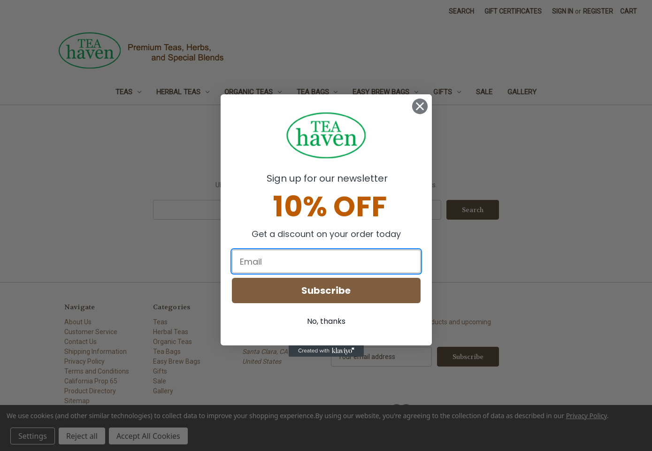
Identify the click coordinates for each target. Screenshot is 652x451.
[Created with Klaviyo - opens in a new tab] (326, 351)
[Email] (326, 261)
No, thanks (326, 321)
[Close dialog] (420, 106)
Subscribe (326, 290)
